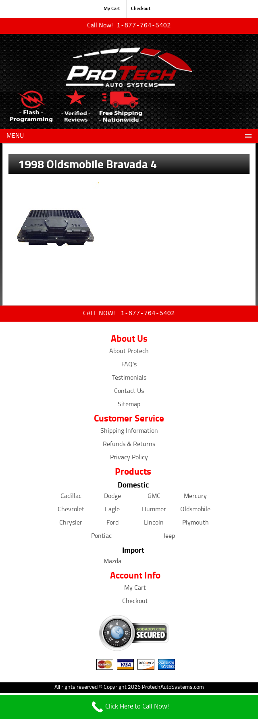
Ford (112, 524)
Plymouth (195, 524)
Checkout (140, 8)
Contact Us (129, 393)
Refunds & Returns (129, 446)
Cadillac (70, 498)
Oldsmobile (195, 511)
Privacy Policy (129, 459)
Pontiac (101, 538)
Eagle (112, 511)
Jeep (169, 538)
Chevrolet (71, 511)
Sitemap (129, 406)
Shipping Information (129, 433)
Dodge (112, 498)
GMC (154, 498)
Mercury (195, 498)
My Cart (112, 8)
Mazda (112, 563)
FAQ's (129, 366)
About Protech (129, 353)
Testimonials (129, 379)
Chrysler (70, 524)
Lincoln (154, 524)
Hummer (154, 511)
